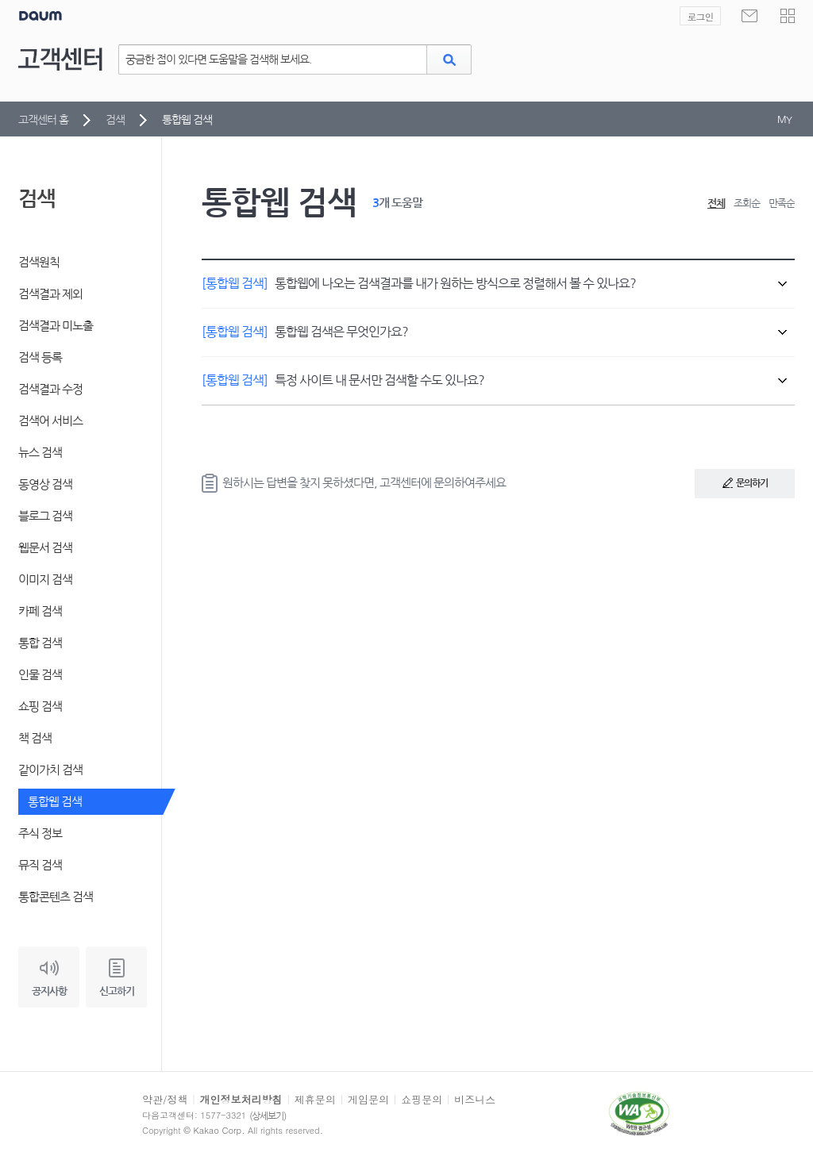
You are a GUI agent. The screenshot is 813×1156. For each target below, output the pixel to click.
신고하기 (116, 991)
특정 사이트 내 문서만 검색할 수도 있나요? (494, 380)
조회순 (747, 203)
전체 (716, 203)
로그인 (701, 16)
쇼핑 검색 (40, 706)
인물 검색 (40, 675)
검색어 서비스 (50, 421)
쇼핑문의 (421, 1099)
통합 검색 (40, 643)
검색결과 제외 (50, 294)
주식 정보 (40, 833)
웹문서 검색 (45, 548)
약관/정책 (164, 1099)
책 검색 (35, 738)
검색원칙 (39, 262)
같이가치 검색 (50, 770)
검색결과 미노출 (55, 326)
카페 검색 (40, 611)
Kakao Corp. (219, 1130)
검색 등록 (40, 357)
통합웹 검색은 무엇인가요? (494, 331)
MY (784, 120)
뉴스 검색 (40, 453)
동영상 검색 (45, 484)
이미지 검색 (45, 580)
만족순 (782, 203)
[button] (787, 15)
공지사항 (49, 991)
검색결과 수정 (50, 389)
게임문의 (368, 1099)
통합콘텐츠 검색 (55, 897)
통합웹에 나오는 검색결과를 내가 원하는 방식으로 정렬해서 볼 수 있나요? (494, 283)
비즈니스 (474, 1099)
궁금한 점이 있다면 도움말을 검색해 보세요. (218, 59)
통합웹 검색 (55, 802)
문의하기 (731, 487)
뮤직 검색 (40, 865)
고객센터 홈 (43, 119)
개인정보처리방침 (241, 1099)
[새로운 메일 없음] (749, 15)
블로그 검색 (45, 516)
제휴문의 (315, 1099)
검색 (115, 119)
